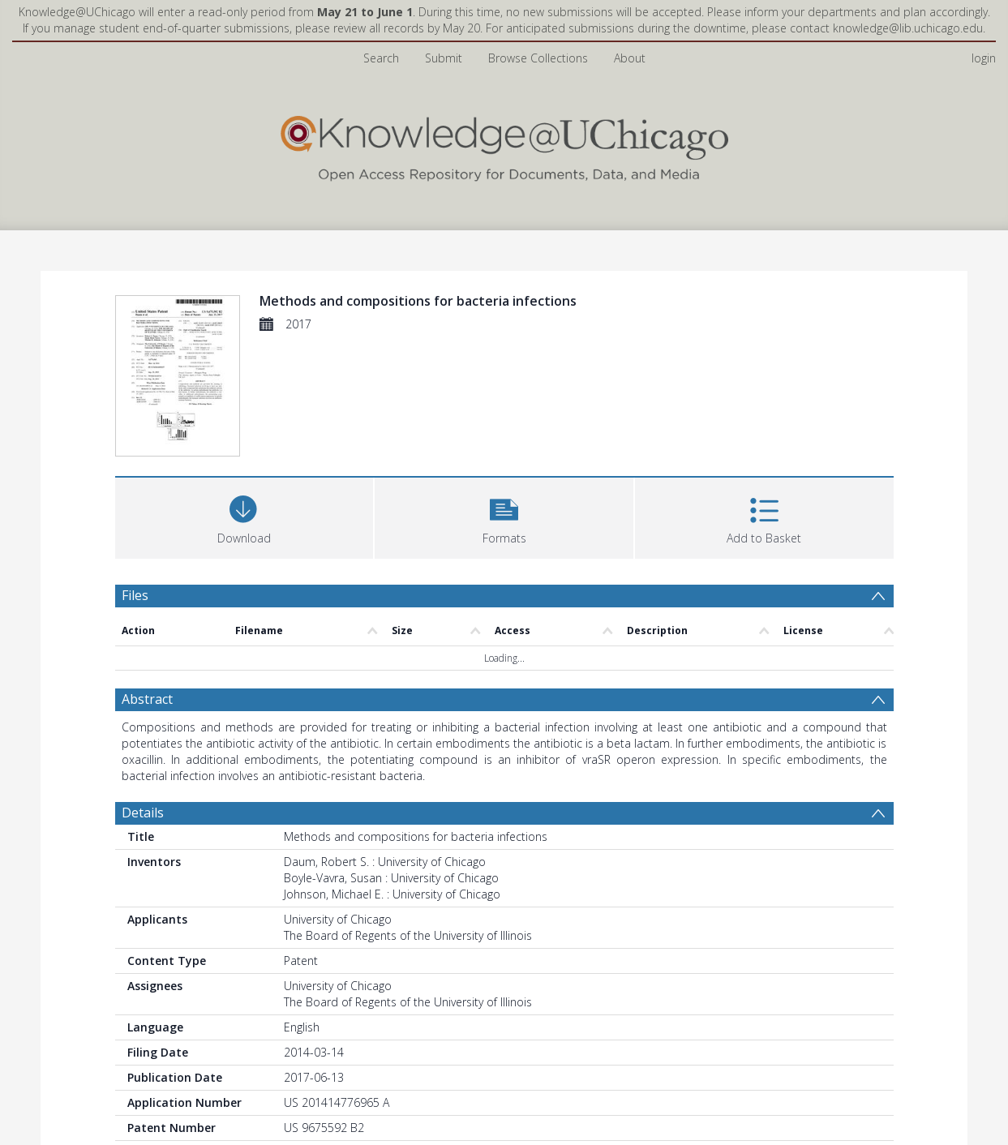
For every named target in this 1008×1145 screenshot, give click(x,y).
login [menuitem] (984, 58)
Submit (443, 58)
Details (143, 812)
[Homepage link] (504, 145)
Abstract (147, 699)
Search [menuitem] (381, 58)
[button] (504, 516)
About (630, 58)
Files (135, 595)
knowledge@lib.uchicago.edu (908, 28)
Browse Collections (538, 58)
